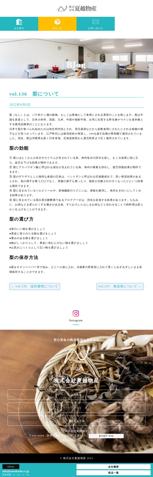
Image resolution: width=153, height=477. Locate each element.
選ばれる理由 (76, 420)
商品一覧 (57, 24)
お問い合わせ (95, 24)
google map (106, 435)
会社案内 (19, 24)
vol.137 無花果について (120, 286)
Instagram (76, 317)
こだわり (76, 407)
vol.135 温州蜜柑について (34, 286)
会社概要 (76, 394)
